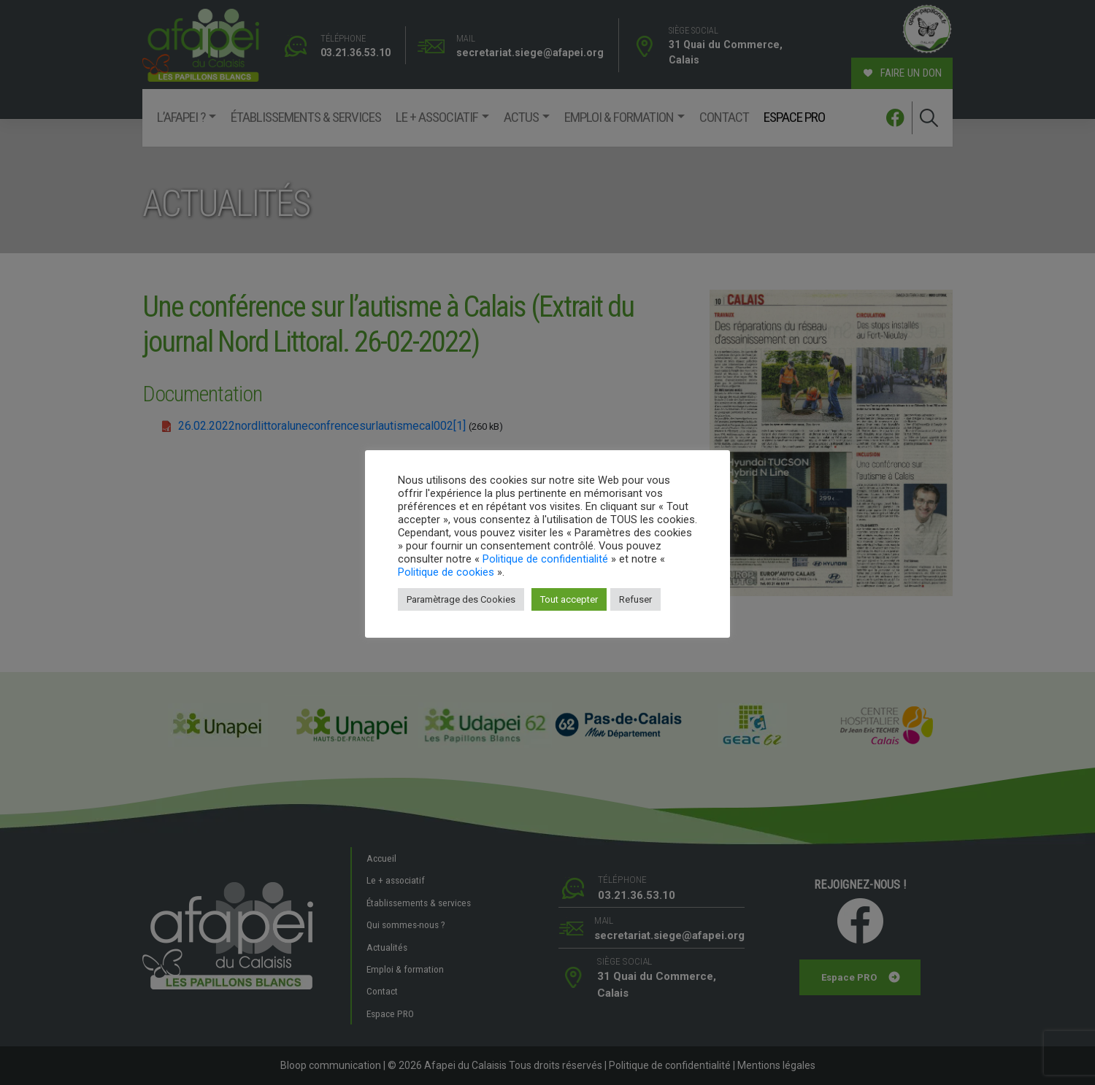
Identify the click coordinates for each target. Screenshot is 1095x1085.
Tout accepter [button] (569, 599)
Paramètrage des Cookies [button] (461, 599)
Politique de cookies (446, 572)
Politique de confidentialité (545, 558)
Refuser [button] (635, 599)
